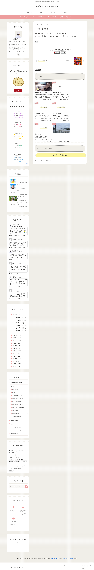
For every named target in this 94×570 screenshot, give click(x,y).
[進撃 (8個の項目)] (22, 466)
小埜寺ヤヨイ (18, 39)
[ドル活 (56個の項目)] (12, 453)
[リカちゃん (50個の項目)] (18, 453)
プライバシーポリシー (75, 565)
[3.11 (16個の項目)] (16, 464)
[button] (26, 486)
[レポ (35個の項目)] (18, 455)
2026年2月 (19, 328)
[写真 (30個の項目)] (11, 460)
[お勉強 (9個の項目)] (17, 466)
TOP (91, 565)
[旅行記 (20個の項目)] (24, 462)
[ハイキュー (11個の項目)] (23, 464)
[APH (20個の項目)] (18, 462)
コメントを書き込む (60, 133)
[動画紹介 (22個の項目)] (12, 462)
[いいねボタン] (36, 42)
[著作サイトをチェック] (18, 55)
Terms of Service (68, 558)
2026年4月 (19, 323)
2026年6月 (19, 317)
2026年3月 (19, 325)
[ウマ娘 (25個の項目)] (17, 460)
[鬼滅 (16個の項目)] (11, 464)
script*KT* (26, 163)
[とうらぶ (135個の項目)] (19, 451)
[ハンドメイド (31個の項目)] (13, 457)
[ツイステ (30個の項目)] (20, 457)
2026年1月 (19, 330)
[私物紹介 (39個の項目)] (12, 455)
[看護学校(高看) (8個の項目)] (13, 468)
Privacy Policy (55, 558)
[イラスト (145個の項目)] (12, 451)
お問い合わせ (84, 565)
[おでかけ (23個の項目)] (23, 460)
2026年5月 (19, 320)
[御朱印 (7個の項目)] (20, 468)
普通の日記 (37, 69)
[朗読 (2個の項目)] (11, 471)
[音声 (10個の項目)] (11, 466)
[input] (17, 486)
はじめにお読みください (64, 565)
